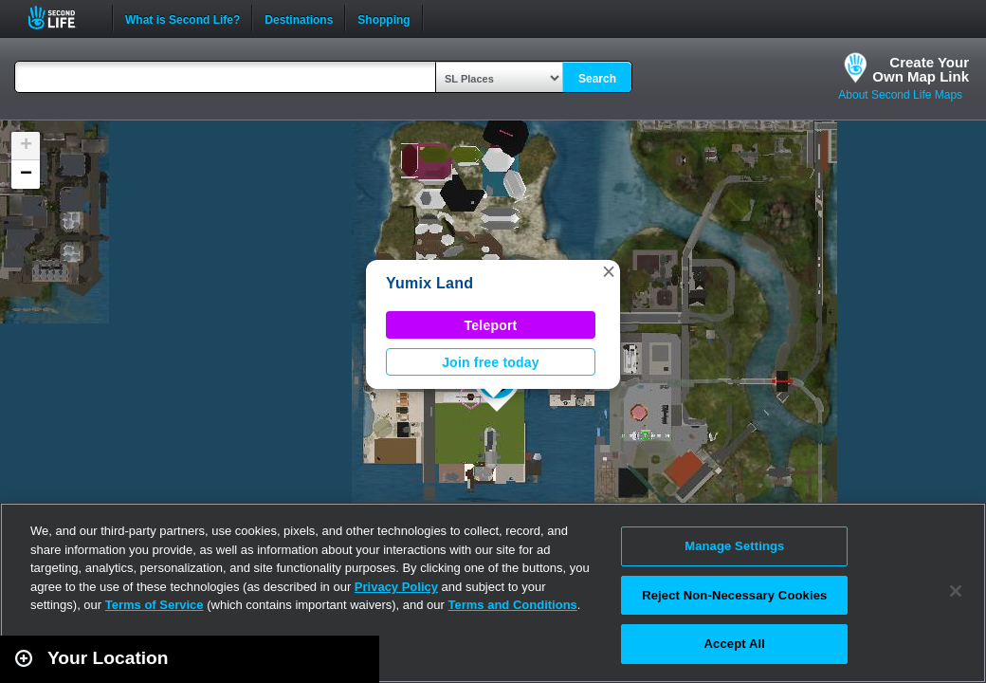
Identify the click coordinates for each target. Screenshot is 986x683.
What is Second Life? (182, 18)
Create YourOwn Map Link (920, 69)
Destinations (299, 18)
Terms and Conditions (512, 605)
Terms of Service (154, 605)
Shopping (383, 18)
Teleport (491, 325)
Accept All (734, 644)
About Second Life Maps (900, 95)
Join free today (490, 362)
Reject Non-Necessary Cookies (734, 595)
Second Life (62, 17)
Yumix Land (429, 283)
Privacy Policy (396, 587)
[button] (608, 271)
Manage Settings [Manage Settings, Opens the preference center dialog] (734, 546)
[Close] (956, 591)
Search (597, 78)
